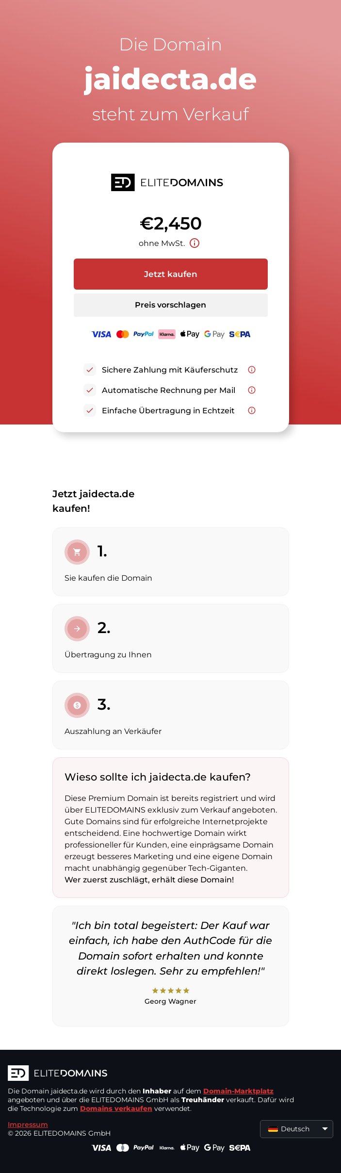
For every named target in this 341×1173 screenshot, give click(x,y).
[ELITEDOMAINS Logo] (153, 1074)
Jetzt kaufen (170, 274)
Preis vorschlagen (170, 305)
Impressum (28, 1124)
